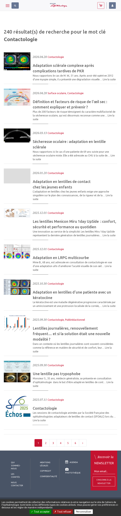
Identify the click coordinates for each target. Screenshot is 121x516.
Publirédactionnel (75, 319)
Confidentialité (48, 476)
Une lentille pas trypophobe (56, 374)
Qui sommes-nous (15, 465)
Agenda (71, 462)
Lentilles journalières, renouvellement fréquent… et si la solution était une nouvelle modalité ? (71, 333)
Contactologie (56, 57)
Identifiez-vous (112, 5)
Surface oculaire (57, 93)
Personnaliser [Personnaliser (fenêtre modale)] (83, 511)
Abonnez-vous (100, 5)
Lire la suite (109, 79)
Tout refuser (62, 511)
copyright (45, 471)
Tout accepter (40, 511)
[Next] (82, 443)
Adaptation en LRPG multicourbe (61, 258)
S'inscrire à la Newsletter (103, 481)
